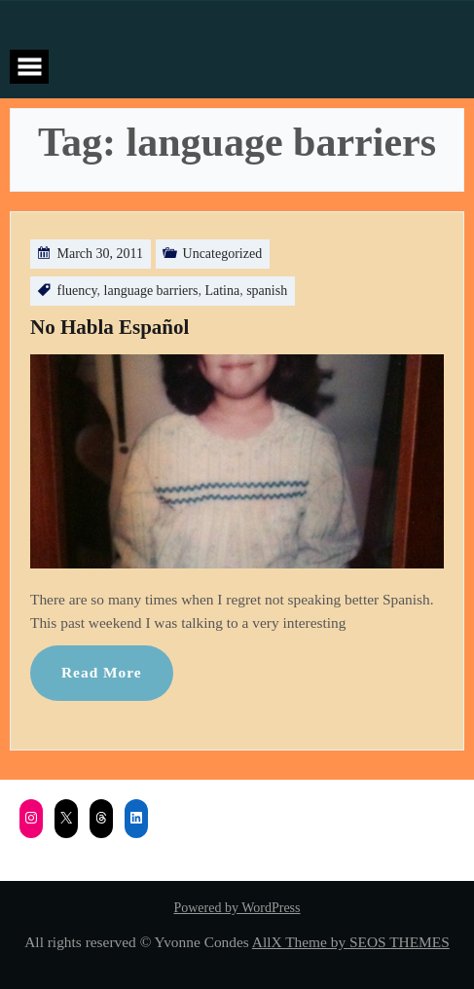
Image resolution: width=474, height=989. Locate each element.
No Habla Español (109, 327)
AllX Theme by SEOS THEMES (351, 942)
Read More (101, 672)
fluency (77, 290)
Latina (221, 290)
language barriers (151, 290)
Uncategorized (223, 253)
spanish (266, 290)
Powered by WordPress (236, 907)
